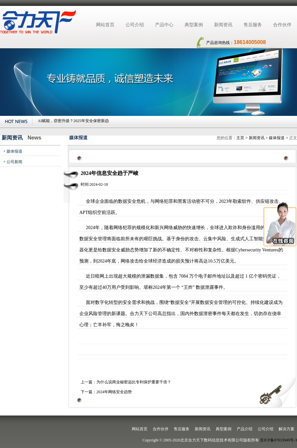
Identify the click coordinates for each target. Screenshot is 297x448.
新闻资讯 (223, 24)
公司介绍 (135, 24)
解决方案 (286, 429)
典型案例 (194, 24)
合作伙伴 (282, 24)
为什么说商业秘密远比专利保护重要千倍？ (133, 382)
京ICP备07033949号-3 (278, 440)
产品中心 (164, 24)
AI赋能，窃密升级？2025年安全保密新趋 (73, 120)
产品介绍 (244, 429)
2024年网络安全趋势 (114, 392)
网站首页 (105, 24)
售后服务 (253, 24)
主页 (240, 138)
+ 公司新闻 (12, 162)
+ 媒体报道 (12, 151)
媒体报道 (277, 138)
